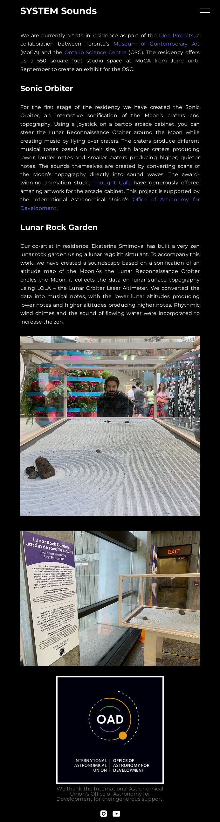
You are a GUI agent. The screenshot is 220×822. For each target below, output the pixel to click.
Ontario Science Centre (96, 52)
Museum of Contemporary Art (156, 44)
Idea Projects (176, 35)
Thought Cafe (112, 183)
